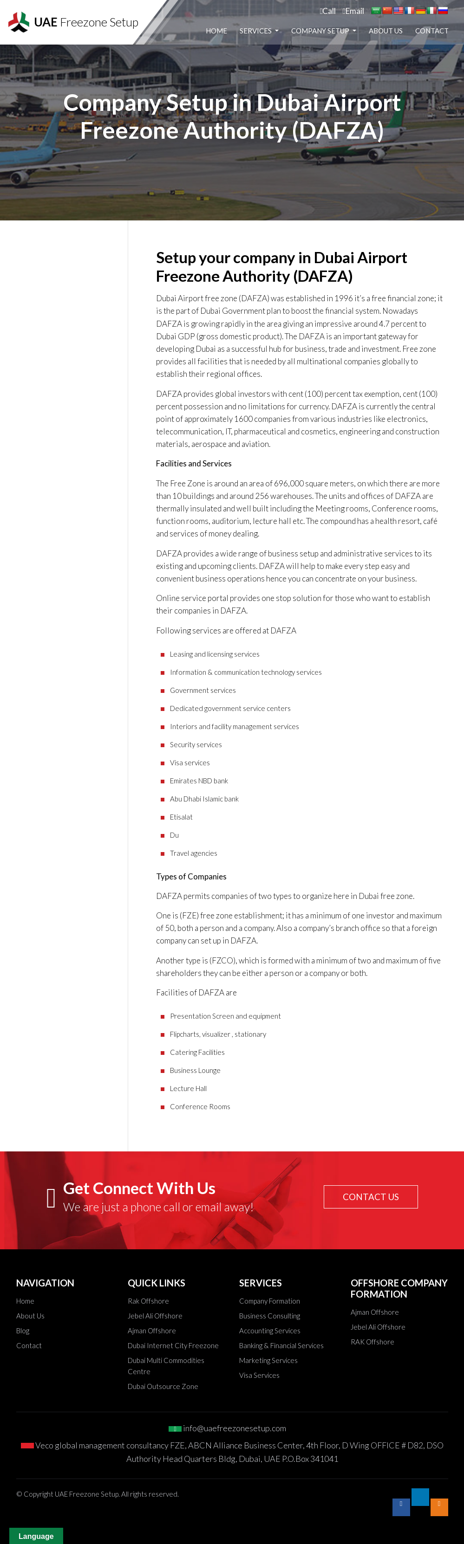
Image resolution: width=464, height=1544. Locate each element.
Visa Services (259, 1375)
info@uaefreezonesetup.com (227, 1428)
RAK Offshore (372, 1341)
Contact (432, 44)
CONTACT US (369, 1196)
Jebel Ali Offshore (155, 1315)
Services (297, 25)
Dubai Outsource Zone (163, 1386)
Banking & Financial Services (281, 1345)
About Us (427, 25)
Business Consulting (269, 1315)
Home (257, 25)
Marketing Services (268, 1360)
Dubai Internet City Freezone (173, 1345)
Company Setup (362, 25)
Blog (22, 1330)
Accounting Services (270, 1330)
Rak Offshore (148, 1301)
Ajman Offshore (152, 1330)
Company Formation (269, 1301)
